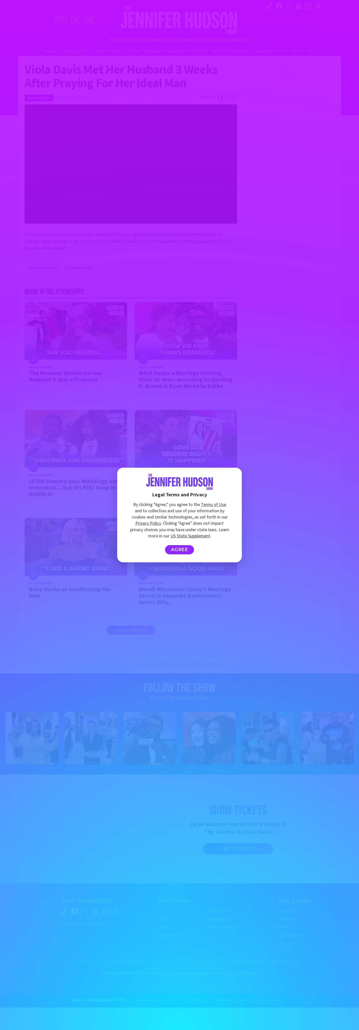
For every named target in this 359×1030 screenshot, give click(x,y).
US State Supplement (190, 536)
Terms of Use (213, 505)
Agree (179, 549)
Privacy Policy (148, 523)
